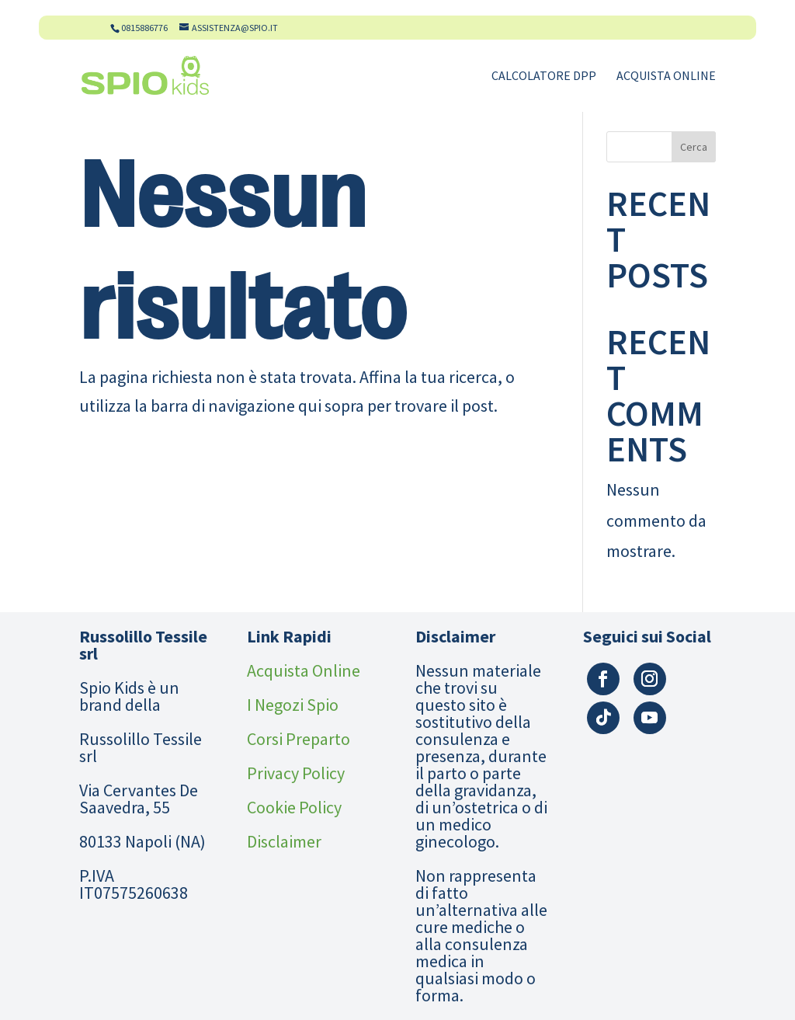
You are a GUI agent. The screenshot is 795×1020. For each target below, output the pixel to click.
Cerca (693, 147)
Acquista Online (666, 76)
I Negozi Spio (292, 704)
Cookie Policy (294, 807)
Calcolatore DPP (543, 76)
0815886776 (144, 27)
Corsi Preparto (298, 739)
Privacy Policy (296, 773)
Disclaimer (284, 841)
